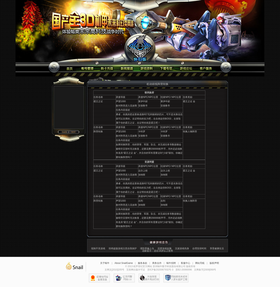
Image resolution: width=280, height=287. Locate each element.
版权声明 (214, 263)
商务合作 (157, 263)
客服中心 (185, 263)
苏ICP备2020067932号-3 (160, 269)
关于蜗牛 (104, 263)
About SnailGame (124, 263)
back (64, 132)
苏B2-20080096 (184, 269)
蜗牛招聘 (171, 263)
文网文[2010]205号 (114, 269)
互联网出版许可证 (135, 269)
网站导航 (200, 263)
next (73, 132)
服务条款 (142, 263)
